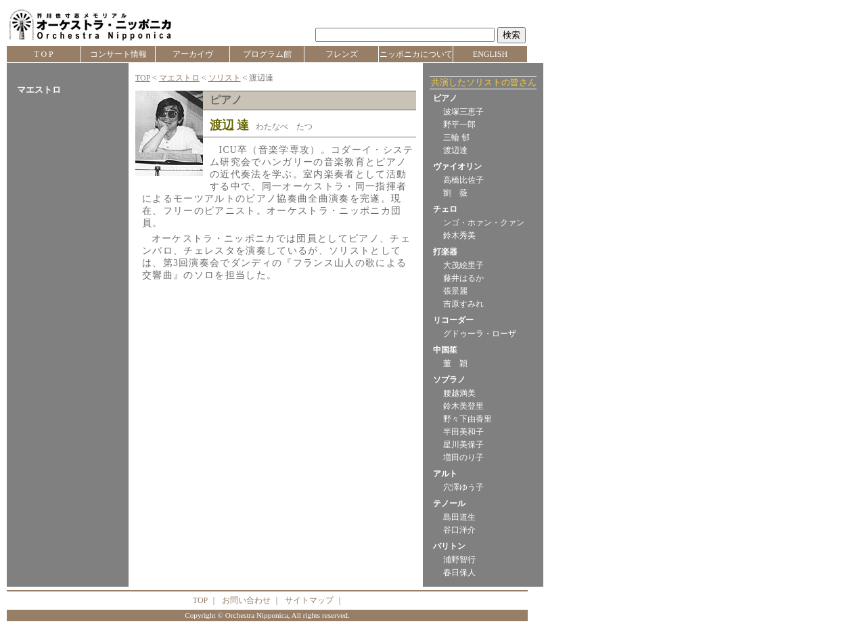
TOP (142, 78)
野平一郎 (459, 124)
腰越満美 (459, 393)
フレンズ (341, 54)
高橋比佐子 (463, 180)
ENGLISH (490, 54)
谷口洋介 (459, 530)
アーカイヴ (193, 54)
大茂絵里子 (463, 265)
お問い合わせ (246, 600)
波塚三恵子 (463, 111)
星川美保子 (463, 444)
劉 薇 (455, 193)
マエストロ (179, 78)
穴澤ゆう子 (463, 487)
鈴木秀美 (459, 235)
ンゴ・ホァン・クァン (483, 222)
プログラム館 (267, 54)
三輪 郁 (456, 137)
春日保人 (459, 572)
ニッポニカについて (416, 54)
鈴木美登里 (463, 406)
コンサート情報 (118, 54)
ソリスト (224, 78)
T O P (43, 54)
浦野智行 (459, 559)
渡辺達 (455, 150)
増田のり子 (463, 457)
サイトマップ (309, 600)
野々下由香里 (467, 419)
